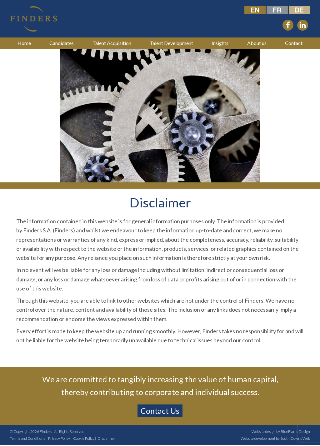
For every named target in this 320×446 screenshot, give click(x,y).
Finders (46, 431)
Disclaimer (106, 438)
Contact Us (160, 410)
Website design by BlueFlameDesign (281, 431)
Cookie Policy (83, 438)
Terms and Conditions (27, 438)
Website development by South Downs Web (275, 438)
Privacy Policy (59, 438)
